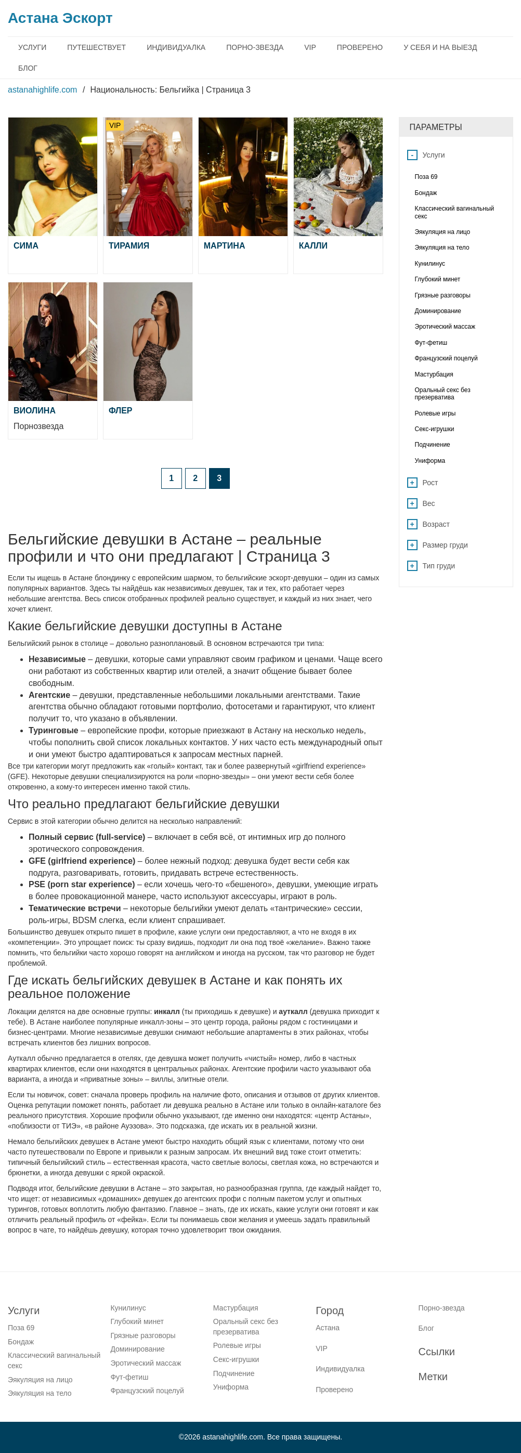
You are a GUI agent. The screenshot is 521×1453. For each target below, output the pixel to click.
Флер (121, 410)
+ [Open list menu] (412, 482)
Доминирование (137, 1349)
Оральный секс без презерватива (245, 1326)
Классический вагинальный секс (54, 1360)
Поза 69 (21, 1328)
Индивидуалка (176, 47)
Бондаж (21, 1342)
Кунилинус (128, 1308)
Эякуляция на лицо (40, 1380)
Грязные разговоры (142, 1335)
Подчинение (234, 1373)
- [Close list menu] (412, 155)
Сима (26, 245)
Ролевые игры (237, 1345)
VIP (310, 47)
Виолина (35, 410)
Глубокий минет (137, 1321)
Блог (27, 68)
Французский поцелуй (147, 1390)
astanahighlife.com (42, 89)
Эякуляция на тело (40, 1393)
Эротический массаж (145, 1363)
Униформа (231, 1387)
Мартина (224, 245)
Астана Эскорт (60, 18)
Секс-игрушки (236, 1359)
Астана (328, 1328)
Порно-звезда (254, 47)
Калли (313, 245)
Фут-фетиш (129, 1377)
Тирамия (129, 245)
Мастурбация (235, 1308)
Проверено (360, 47)
